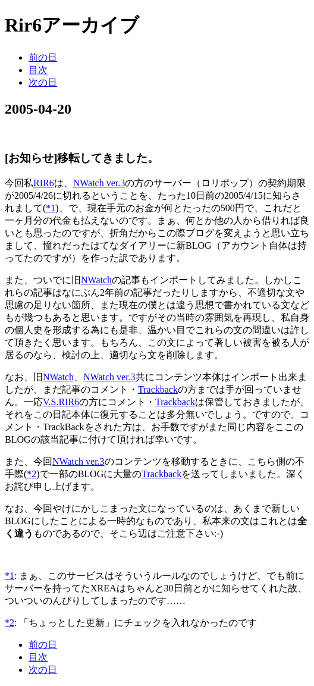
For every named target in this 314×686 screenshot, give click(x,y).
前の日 (43, 57)
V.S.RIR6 (61, 402)
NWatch (96, 280)
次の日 (43, 82)
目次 (38, 70)
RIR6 (43, 183)
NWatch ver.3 (99, 183)
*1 (50, 208)
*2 (31, 474)
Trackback (158, 389)
